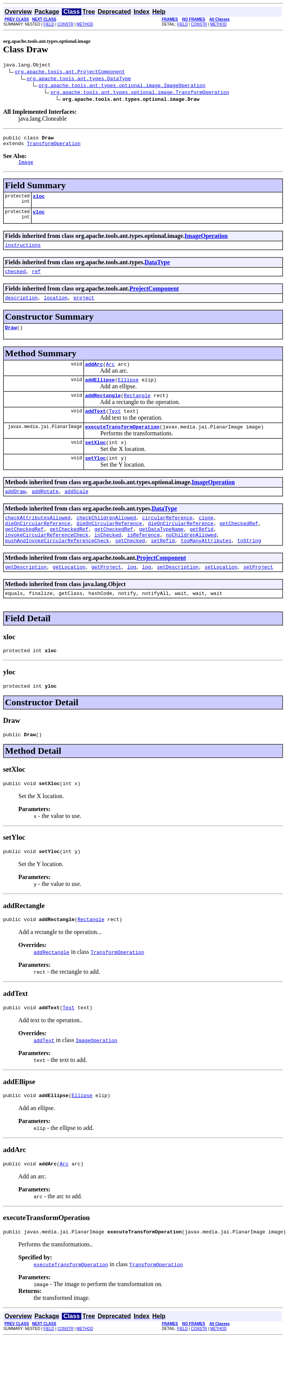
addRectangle (103, 410)
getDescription (26, 594)
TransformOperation (53, 146)
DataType (157, 270)
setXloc (95, 460)
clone (206, 539)
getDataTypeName (161, 552)
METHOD (85, 24)
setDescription (178, 594)
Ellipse (128, 393)
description (21, 307)
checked (15, 280)
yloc (39, 218)
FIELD (49, 24)
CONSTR (65, 24)
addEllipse (100, 393)
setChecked (130, 566)
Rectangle (137, 410)
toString (249, 566)
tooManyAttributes (206, 566)
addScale (76, 511)
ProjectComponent (154, 297)
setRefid (163, 566)
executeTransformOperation (122, 443)
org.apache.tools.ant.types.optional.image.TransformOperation (139, 93)
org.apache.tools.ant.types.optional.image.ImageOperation (122, 86)
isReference (143, 559)
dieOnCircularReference (38, 546)
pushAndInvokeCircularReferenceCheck (57, 566)
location (55, 307)
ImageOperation (206, 242)
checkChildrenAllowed (106, 539)
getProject (106, 594)
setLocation (221, 594)
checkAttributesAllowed (38, 539)
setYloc (95, 477)
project (83, 307)
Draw (11, 338)
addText (95, 426)
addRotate (45, 511)
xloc (39, 201)
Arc (110, 376)
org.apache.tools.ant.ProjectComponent (70, 72)
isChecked (107, 559)
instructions (23, 252)
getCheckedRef (239, 546)
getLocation (69, 594)
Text (115, 426)
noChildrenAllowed (191, 559)
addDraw (15, 511)
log (131, 594)
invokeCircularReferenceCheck (46, 559)
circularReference (167, 539)
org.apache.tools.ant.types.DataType (79, 79)
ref (36, 280)
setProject (258, 594)
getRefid (201, 552)
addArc (94, 376)
